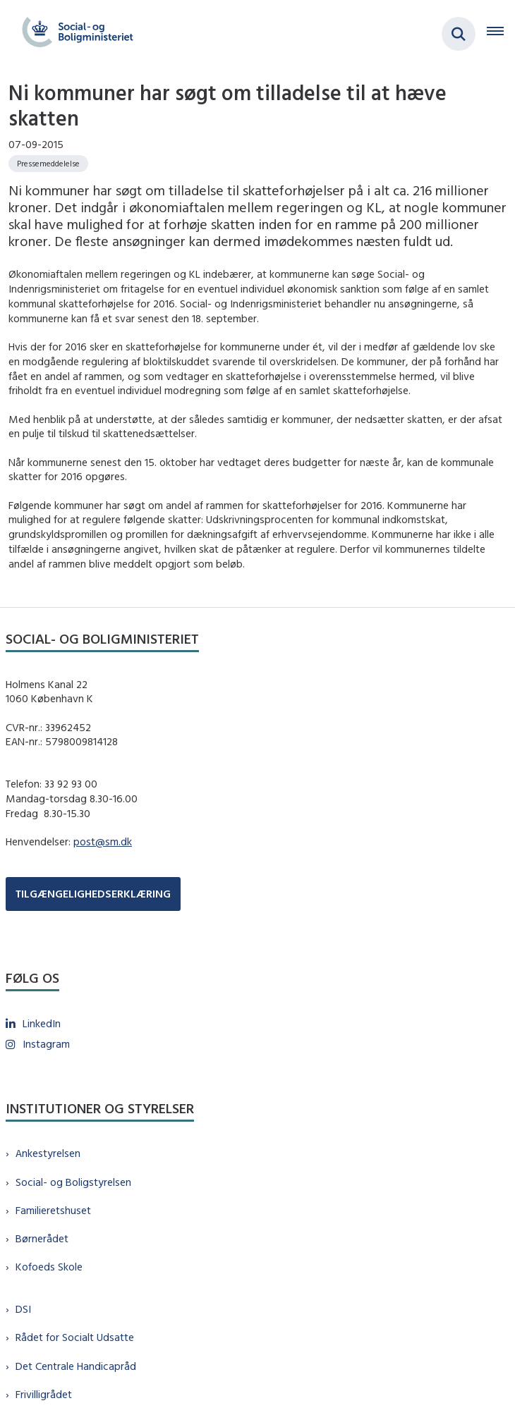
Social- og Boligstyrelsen (73, 1182)
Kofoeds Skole (49, 1266)
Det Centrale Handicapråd (76, 1366)
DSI (23, 1309)
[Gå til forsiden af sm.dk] (73, 33)
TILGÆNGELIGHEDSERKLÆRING (93, 893)
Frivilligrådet (44, 1394)
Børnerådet (42, 1238)
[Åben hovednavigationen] (501, 33)
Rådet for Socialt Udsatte (75, 1337)
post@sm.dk (102, 841)
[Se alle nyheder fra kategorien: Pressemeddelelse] (48, 163)
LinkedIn (42, 1023)
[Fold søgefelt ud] (458, 34)
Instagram (46, 1044)
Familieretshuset (53, 1210)
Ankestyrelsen (48, 1153)
